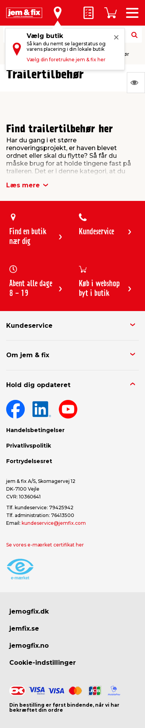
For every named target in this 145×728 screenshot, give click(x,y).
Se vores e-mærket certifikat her (45, 545)
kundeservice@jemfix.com (54, 523)
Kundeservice (29, 325)
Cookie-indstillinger (42, 662)
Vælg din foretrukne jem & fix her (66, 59)
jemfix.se (24, 628)
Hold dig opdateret (38, 385)
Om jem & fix (27, 355)
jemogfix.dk (29, 611)
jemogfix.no (29, 645)
